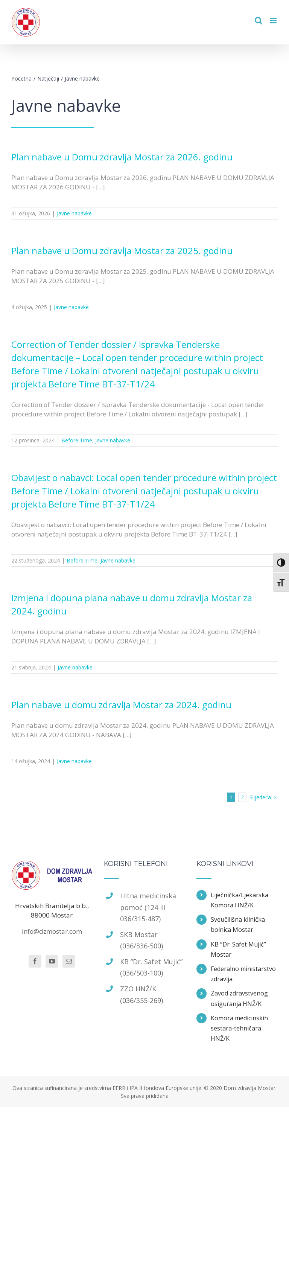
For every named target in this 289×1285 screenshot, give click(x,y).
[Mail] (68, 961)
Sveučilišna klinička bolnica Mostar (238, 924)
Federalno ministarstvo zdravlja (243, 974)
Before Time (76, 440)
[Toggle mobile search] (258, 20)
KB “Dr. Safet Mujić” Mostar (238, 949)
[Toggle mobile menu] (274, 20)
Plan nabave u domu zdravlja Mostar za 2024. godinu (121, 704)
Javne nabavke (74, 213)
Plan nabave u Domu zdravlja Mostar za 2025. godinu (122, 250)
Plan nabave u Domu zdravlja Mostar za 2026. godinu (122, 157)
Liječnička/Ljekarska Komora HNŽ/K (239, 900)
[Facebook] (35, 961)
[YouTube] (52, 961)
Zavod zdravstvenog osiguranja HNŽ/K (239, 998)
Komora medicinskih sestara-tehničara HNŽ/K (239, 1028)
